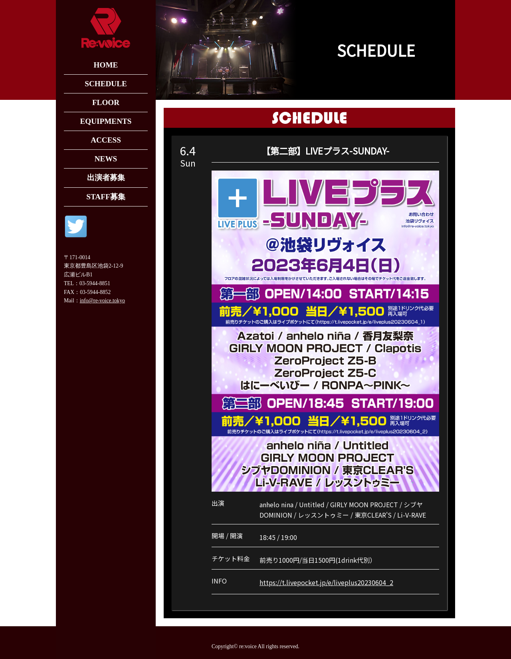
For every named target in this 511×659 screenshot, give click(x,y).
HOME (106, 65)
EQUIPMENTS (105, 121)
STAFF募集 (105, 197)
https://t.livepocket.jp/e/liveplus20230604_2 (326, 582)
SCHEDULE (106, 83)
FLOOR (105, 102)
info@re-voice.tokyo (102, 301)
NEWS (106, 159)
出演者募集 (106, 177)
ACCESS (106, 140)
